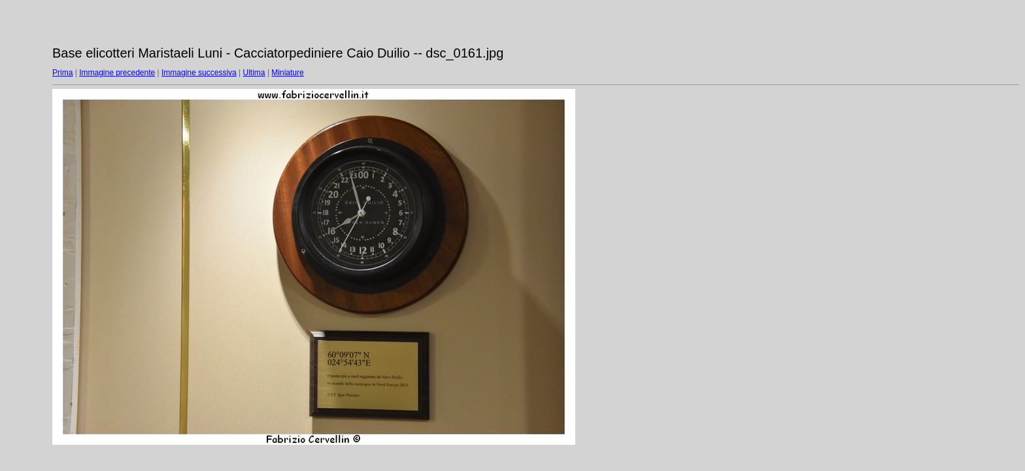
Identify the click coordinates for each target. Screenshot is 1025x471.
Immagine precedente (117, 72)
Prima (62, 72)
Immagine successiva (199, 72)
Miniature (287, 72)
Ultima (254, 72)
